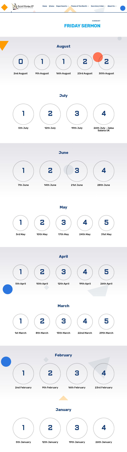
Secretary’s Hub (97, 6)
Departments (61, 6)
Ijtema (51, 6)
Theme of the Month (79, 6)
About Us (111, 6)
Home (45, 6)
